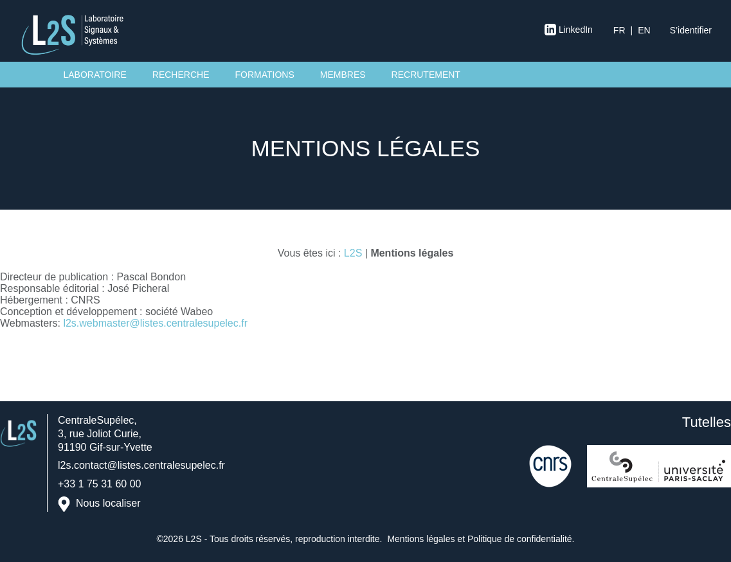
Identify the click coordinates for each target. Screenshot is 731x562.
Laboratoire (95, 74)
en (644, 30)
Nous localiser (108, 503)
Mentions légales (421, 539)
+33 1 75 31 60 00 (99, 483)
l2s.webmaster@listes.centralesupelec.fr (155, 323)
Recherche (181, 74)
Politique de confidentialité (519, 539)
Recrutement (426, 74)
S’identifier (691, 30)
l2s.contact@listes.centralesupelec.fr (141, 465)
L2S (353, 253)
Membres (343, 74)
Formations (264, 74)
